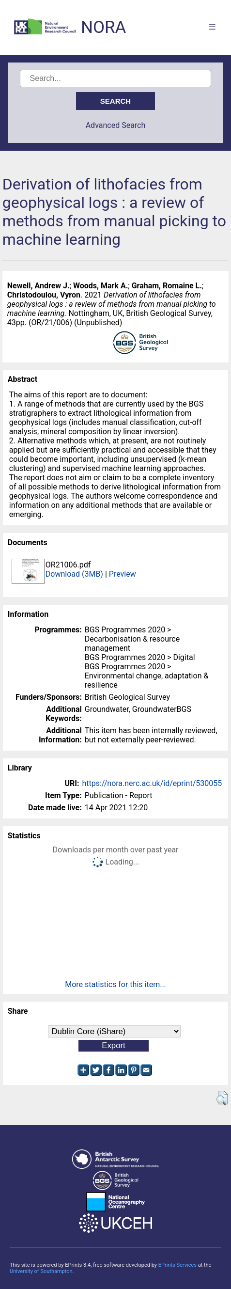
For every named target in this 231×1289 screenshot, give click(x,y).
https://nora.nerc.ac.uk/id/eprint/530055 (152, 783)
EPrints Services (177, 1265)
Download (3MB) (74, 574)
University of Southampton (41, 1271)
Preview (122, 574)
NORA (103, 27)
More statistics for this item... (115, 984)
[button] (222, 1098)
